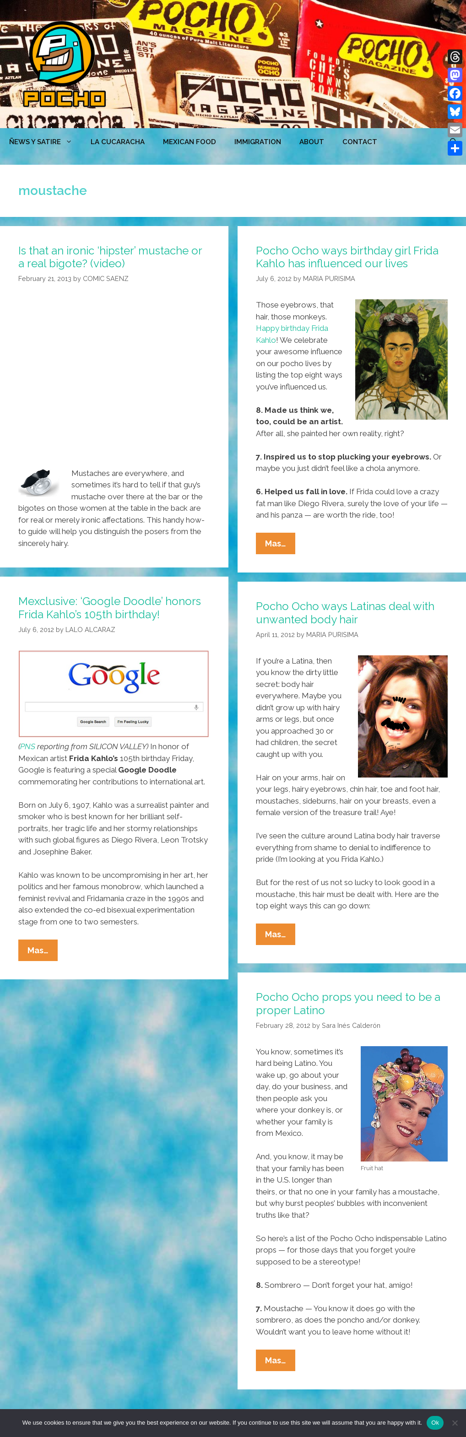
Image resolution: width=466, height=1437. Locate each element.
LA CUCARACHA (118, 142)
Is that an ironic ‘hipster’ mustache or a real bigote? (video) (110, 257)
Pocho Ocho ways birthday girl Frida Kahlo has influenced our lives (347, 257)
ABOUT (311, 142)
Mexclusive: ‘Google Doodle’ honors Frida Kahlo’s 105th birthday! (109, 607)
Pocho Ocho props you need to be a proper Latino (348, 1003)
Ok (435, 1422)
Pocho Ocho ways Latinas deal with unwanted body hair (345, 613)
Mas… (280, 545)
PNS (27, 746)
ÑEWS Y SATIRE (45, 142)
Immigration (257, 142)
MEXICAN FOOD (189, 142)
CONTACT (359, 142)
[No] (454, 1422)
